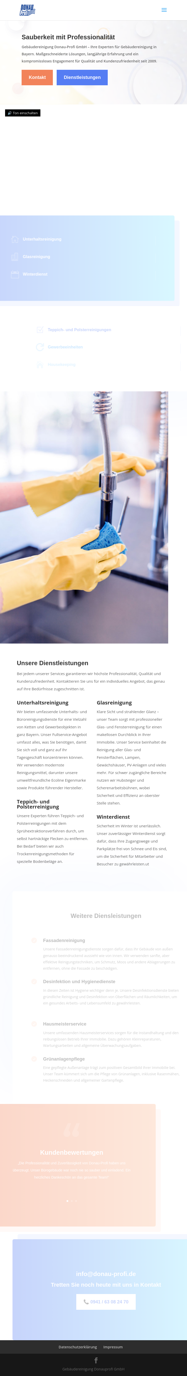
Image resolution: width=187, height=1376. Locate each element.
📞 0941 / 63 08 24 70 (111, 1301)
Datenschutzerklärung (78, 1347)
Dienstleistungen (82, 77)
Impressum (113, 1347)
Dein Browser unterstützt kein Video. (93, 151)
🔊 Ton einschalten (23, 113)
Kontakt (37, 77)
